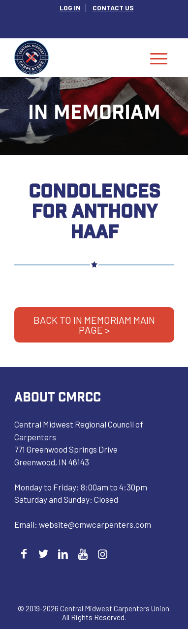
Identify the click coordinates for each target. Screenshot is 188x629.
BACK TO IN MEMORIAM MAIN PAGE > (94, 325)
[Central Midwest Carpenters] (78, 57)
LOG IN (70, 7)
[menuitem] (70, 8)
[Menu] (159, 57)
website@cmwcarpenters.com (95, 524)
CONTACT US (113, 7)
